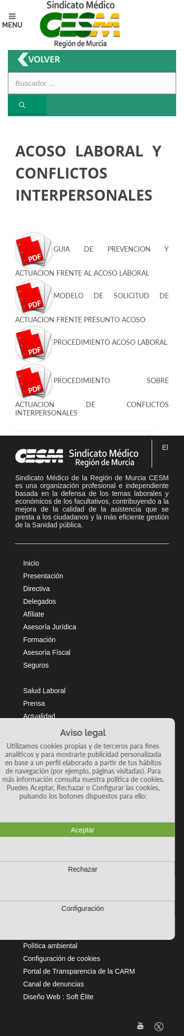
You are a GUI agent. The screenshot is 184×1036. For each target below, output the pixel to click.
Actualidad (39, 716)
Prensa (34, 703)
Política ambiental (50, 946)
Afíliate (33, 614)
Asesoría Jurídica (49, 627)
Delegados (39, 601)
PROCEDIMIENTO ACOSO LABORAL (91, 342)
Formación (39, 640)
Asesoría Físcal (46, 652)
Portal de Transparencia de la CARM (79, 971)
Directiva (36, 589)
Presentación (43, 576)
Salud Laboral (44, 691)
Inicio (31, 563)
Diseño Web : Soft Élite (58, 997)
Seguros (36, 665)
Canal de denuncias (53, 984)
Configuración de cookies (61, 958)
